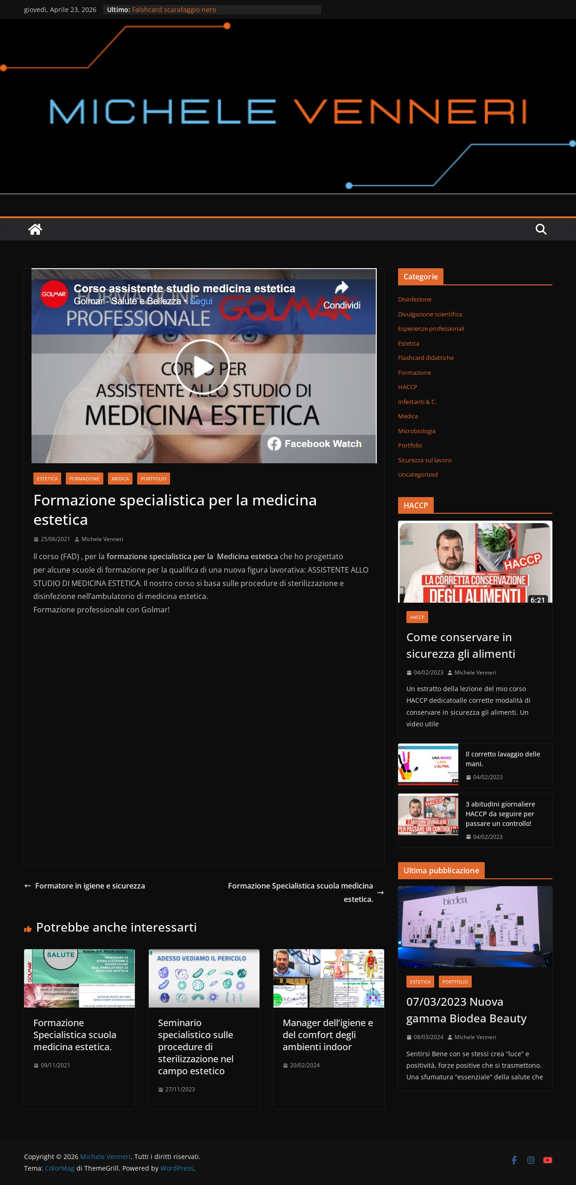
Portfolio (153, 478)
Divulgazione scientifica (430, 314)
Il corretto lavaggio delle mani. (503, 759)
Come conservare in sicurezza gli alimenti (460, 645)
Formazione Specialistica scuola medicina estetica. (306, 892)
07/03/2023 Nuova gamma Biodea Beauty (466, 1010)
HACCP (408, 387)
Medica (120, 478)
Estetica (47, 478)
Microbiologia (417, 431)
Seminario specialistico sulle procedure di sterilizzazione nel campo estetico (196, 1046)
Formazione (85, 478)
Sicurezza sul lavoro (425, 460)
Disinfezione (414, 299)
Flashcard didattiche (426, 357)
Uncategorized (418, 474)
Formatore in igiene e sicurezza (84, 886)
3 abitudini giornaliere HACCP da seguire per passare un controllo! (500, 814)
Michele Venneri (102, 539)
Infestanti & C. (417, 401)
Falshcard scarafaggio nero (174, 9)
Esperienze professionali (431, 328)
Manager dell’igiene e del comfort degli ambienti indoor (328, 1034)
